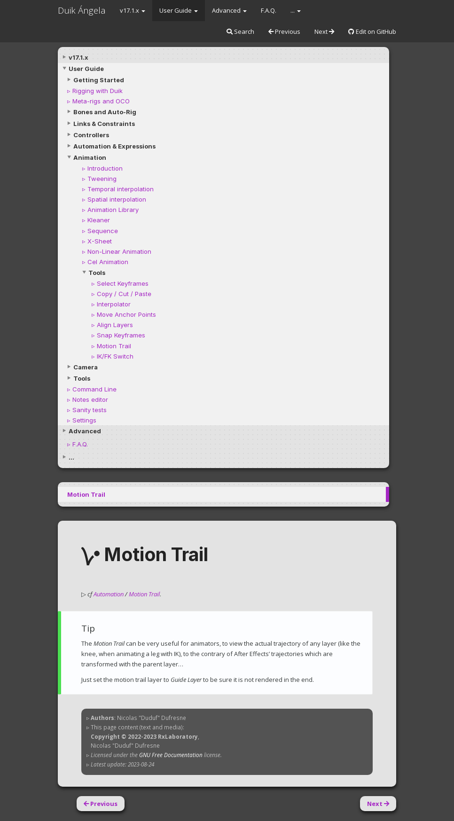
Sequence (102, 231)
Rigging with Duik (97, 90)
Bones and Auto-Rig (104, 112)
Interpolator (114, 304)
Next (324, 31)
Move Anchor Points (126, 314)
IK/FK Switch (115, 356)
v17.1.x (132, 10)
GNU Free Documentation (171, 754)
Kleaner (98, 220)
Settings (84, 420)
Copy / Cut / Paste (124, 293)
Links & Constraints (104, 123)
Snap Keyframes (121, 335)
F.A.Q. (268, 10)
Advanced (229, 10)
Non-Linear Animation (119, 251)
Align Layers (115, 324)
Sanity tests (89, 410)
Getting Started (98, 80)
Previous (284, 31)
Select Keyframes (123, 283)
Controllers (91, 135)
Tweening (102, 178)
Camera (85, 367)
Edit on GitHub (372, 31)
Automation (109, 594)
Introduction (105, 168)
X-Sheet (99, 241)
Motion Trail (114, 346)
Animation (89, 157)
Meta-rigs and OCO (101, 101)
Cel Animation (107, 262)
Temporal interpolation (120, 189)
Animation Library (113, 209)
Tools (96, 272)
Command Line (94, 389)
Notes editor (90, 399)
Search (240, 31)
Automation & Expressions (114, 146)
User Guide (178, 10)
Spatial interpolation (116, 199)
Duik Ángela (82, 10)
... (295, 10)
